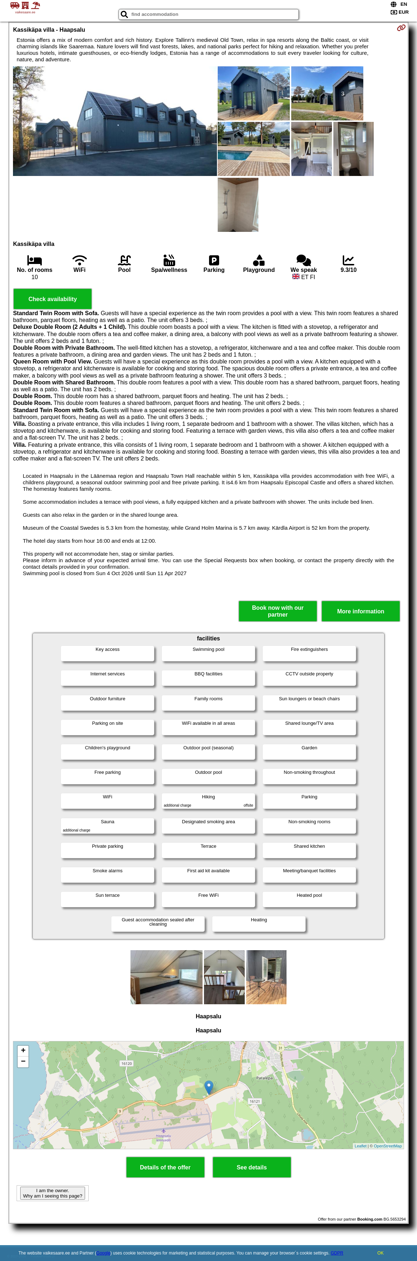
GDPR (337, 1253)
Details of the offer (165, 1167)
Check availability (52, 299)
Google (103, 1253)
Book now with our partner (277, 611)
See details (252, 1167)
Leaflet (361, 1146)
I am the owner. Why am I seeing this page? (52, 1193)
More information (361, 611)
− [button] (23, 1062)
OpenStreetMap (388, 1146)
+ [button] (23, 1051)
